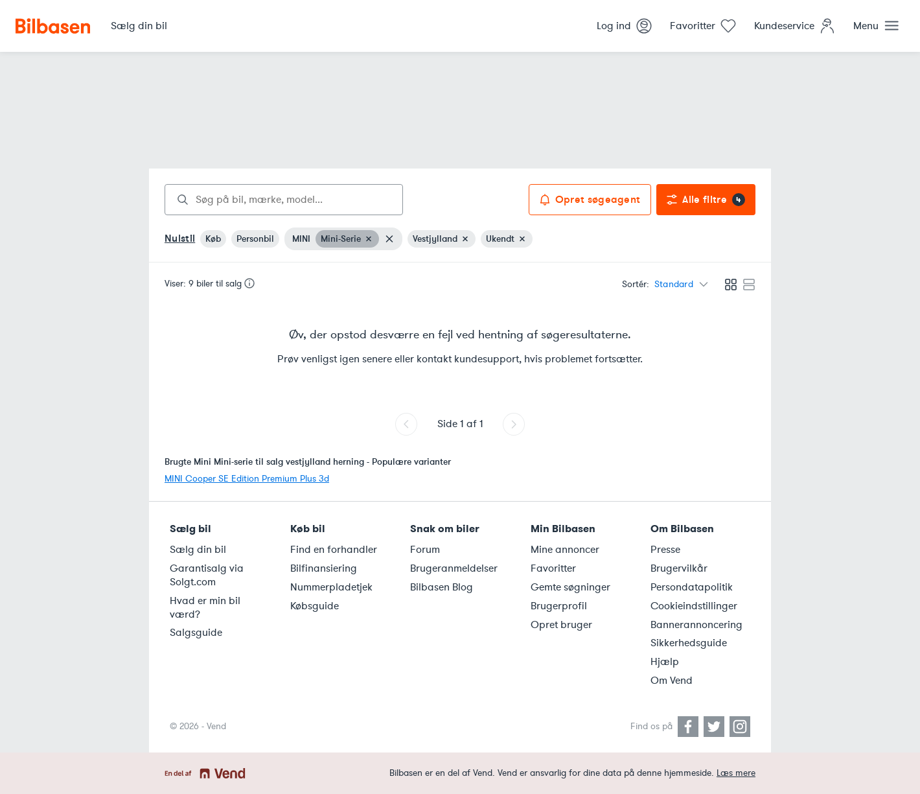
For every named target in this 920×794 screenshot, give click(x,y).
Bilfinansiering (323, 568)
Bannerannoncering (696, 625)
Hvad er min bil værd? (205, 608)
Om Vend (671, 680)
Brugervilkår (678, 568)
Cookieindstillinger (693, 606)
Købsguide (314, 606)
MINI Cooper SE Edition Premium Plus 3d (247, 479)
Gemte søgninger (570, 587)
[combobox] (284, 199)
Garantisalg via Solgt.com (207, 575)
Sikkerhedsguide (688, 643)
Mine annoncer (565, 550)
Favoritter (553, 568)
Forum (425, 550)
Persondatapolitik (691, 587)
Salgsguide (196, 632)
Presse (665, 550)
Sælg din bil (198, 550)
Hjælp (664, 662)
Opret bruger (561, 625)
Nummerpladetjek (331, 587)
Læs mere (736, 773)
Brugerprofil (559, 606)
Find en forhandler (333, 550)
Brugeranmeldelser (454, 568)
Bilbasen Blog (441, 587)
